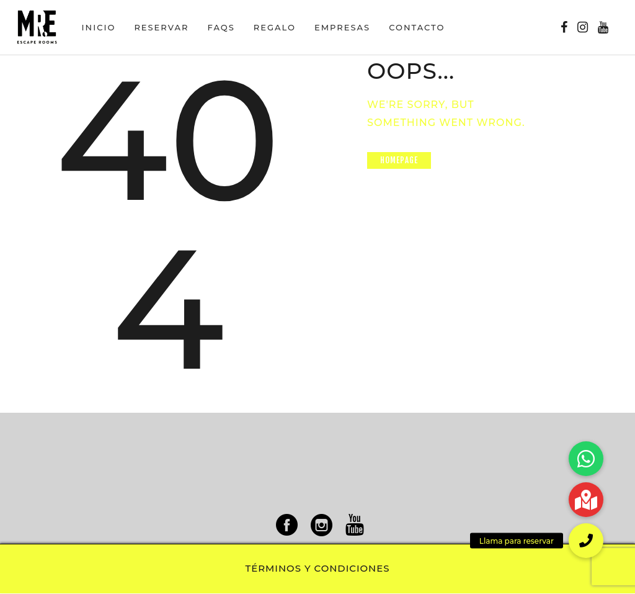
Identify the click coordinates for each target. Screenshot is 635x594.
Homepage (399, 160)
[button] (586, 540)
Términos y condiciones (318, 568)
